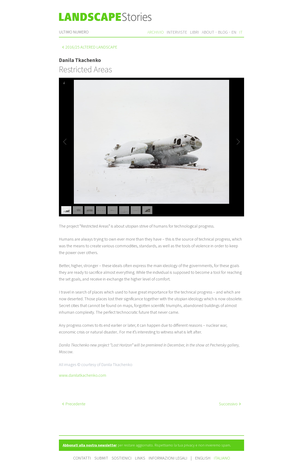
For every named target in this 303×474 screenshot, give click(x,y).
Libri (194, 32)
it (241, 32)
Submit (101, 458)
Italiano (222, 458)
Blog (223, 32)
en (233, 32)
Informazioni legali (168, 458)
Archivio (155, 32)
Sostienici (122, 458)
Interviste (177, 32)
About (208, 32)
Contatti (82, 458)
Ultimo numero (74, 31)
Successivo (230, 403)
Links (140, 458)
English (203, 458)
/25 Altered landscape (89, 47)
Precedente (73, 403)
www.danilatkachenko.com (82, 375)
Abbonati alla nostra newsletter (90, 445)
